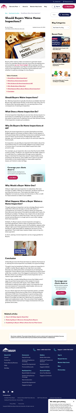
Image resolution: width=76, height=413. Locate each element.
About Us (25, 6)
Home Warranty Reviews (11, 362)
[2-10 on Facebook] (8, 392)
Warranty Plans (13, 6)
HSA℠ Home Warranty (42, 397)
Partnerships (61, 370)
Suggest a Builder (45, 367)
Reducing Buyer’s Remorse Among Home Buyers (22, 320)
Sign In (58, 6)
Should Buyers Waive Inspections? (17, 78)
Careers (6, 357)
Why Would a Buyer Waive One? (17, 86)
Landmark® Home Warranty (56, 397)
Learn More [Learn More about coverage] (61, 293)
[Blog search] (55, 14)
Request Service (69, 1)
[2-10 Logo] (4, 8)
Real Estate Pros (26, 370)
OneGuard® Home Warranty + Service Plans (13, 400)
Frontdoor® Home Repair (9, 397)
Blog (45, 6)
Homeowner (25, 355)
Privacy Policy (69, 410)
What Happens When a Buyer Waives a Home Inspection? (24, 88)
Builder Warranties (45, 357)
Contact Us (57, 1)
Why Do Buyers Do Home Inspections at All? (20, 83)
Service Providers (45, 370)
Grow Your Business (45, 373)
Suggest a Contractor (46, 375)
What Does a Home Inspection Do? (18, 81)
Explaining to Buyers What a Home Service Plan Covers (24, 322)
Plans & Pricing (26, 357)
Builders (42, 355)
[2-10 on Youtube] (12, 391)
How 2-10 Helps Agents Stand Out (17, 317)
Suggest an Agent (27, 385)
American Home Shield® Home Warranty (26, 397)
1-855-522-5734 (46, 349)
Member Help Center (36, 6)
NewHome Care (44, 364)
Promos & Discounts (27, 367)
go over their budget (21, 65)
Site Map (6, 368)
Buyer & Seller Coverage (28, 373)
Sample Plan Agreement (28, 364)
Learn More (12, 177)
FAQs (5, 365)
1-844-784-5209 (68, 349)
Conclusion (11, 91)
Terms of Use (21, 403)
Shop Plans (70, 6)
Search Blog (65, 14)
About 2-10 (7, 355)
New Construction (27, 380)
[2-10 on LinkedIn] (4, 392)
